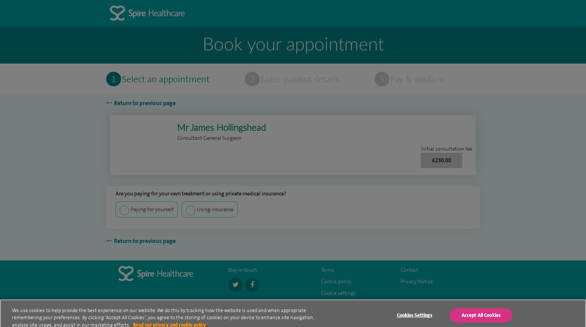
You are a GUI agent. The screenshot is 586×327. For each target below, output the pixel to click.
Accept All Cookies (481, 318)
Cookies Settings (414, 318)
